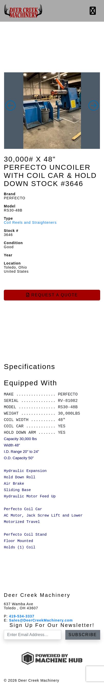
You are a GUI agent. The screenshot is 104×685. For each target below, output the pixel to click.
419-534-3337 (21, 616)
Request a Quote (52, 295)
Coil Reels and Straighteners (30, 222)
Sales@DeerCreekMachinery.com (41, 620)
